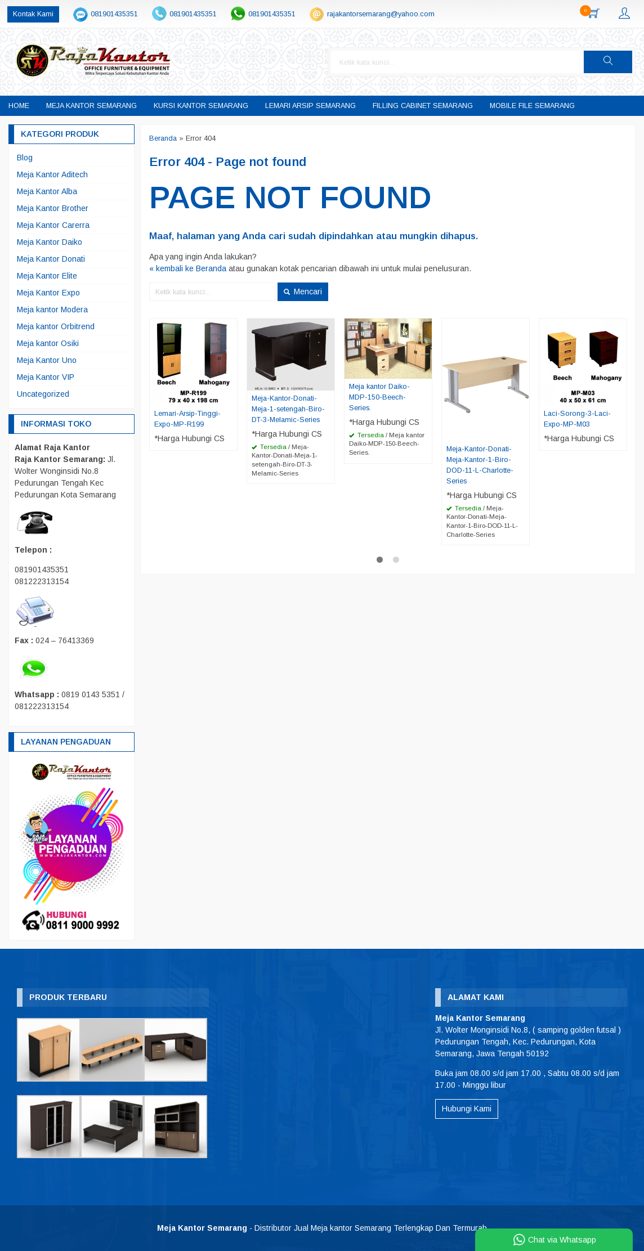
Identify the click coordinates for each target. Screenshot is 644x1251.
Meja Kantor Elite (47, 275)
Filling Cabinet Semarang (423, 106)
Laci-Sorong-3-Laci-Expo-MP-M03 (577, 419)
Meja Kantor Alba (47, 191)
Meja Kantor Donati (51, 258)
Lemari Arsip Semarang (310, 106)
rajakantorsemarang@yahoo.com (381, 14)
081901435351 (114, 14)
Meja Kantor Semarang (91, 106)
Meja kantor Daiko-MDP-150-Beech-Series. (379, 397)
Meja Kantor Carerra (53, 225)
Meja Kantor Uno (47, 360)
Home (18, 106)
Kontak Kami (33, 14)
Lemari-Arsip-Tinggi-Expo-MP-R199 (187, 419)
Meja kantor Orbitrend (56, 326)
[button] (608, 62)
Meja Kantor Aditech (52, 174)
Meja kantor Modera (52, 309)
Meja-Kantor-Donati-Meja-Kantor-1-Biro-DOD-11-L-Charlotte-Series (479, 465)
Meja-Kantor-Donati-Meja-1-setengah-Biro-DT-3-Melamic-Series (288, 409)
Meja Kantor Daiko (49, 241)
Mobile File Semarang (532, 106)
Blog (25, 157)
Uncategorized (43, 393)
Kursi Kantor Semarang (201, 106)
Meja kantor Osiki (48, 343)
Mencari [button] (303, 291)
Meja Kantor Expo (48, 292)
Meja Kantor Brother (52, 208)
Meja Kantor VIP (45, 377)
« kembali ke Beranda (187, 268)
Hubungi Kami (466, 1108)
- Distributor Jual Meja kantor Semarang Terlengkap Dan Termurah (322, 1227)
